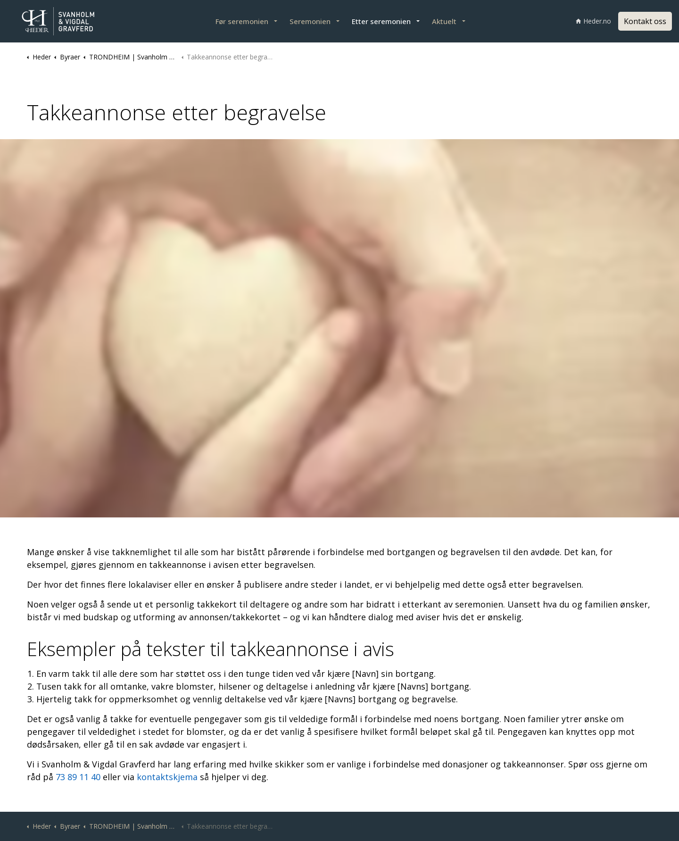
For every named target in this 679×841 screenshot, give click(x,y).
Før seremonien (241, 21)
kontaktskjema (167, 777)
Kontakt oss (645, 21)
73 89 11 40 (79, 777)
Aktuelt (444, 21)
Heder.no (593, 21)
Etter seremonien (381, 21)
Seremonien (310, 21)
